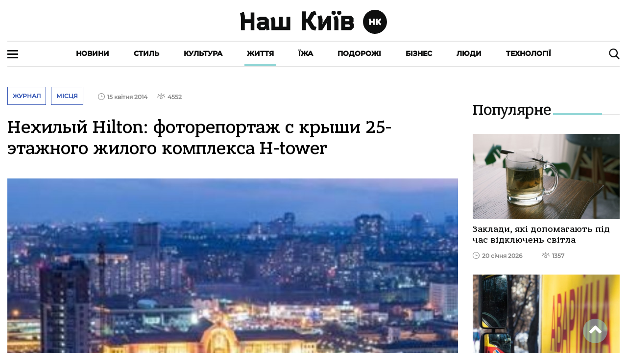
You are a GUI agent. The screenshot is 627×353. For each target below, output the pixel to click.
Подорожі (359, 53)
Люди (469, 53)
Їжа (305, 53)
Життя (260, 53)
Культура (203, 53)
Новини (92, 53)
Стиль (146, 53)
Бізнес (419, 53)
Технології (528, 53)
